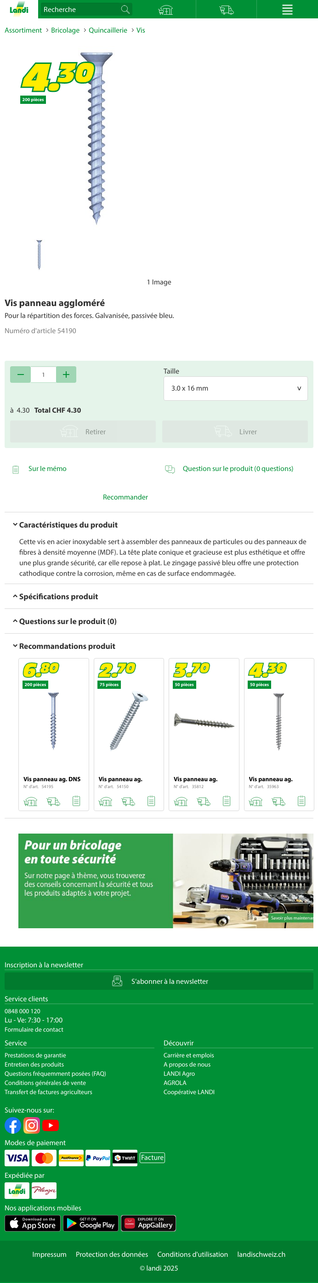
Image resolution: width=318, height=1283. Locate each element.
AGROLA (175, 1083)
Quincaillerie (108, 30)
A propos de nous (187, 1064)
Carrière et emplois (189, 1055)
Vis (140, 30)
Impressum (50, 1254)
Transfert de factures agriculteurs (48, 1092)
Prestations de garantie (35, 1055)
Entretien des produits (34, 1064)
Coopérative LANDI (189, 1092)
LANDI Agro (179, 1073)
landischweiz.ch (262, 1254)
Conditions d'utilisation (192, 1254)
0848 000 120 (22, 1011)
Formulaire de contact (34, 1029)
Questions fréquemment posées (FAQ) (55, 1073)
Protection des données (112, 1254)
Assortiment (23, 30)
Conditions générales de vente (45, 1083)
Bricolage (65, 30)
